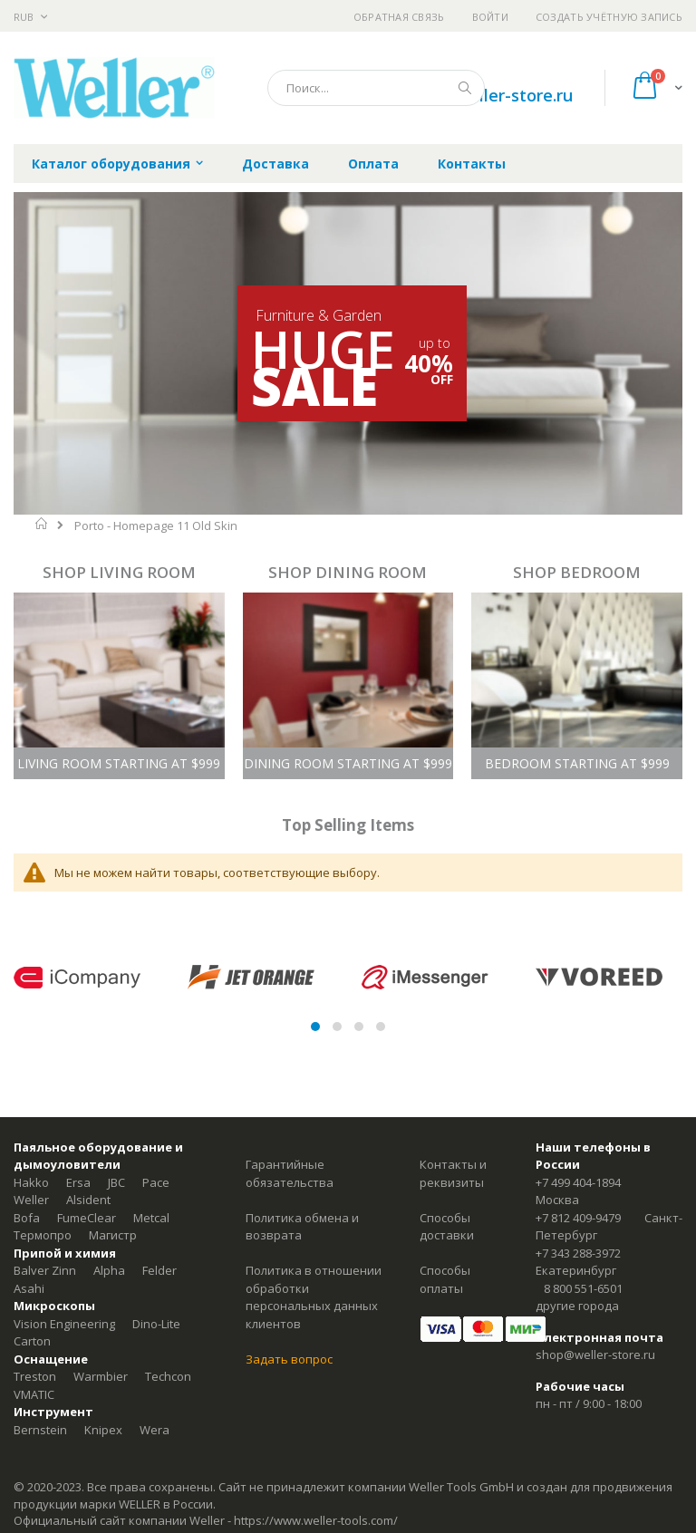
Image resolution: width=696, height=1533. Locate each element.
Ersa (78, 1182)
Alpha (109, 1270)
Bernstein (40, 1430)
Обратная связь (399, 17)
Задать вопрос (289, 1359)
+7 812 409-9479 (578, 1218)
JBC (116, 1182)
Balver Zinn (45, 1270)
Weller (31, 1199)
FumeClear (86, 1218)
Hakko (31, 1182)
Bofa (27, 1218)
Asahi (29, 1288)
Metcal (151, 1218)
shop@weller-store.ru (488, 95)
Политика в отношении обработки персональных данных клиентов (314, 1297)
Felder (159, 1270)
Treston (35, 1376)
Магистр (113, 1235)
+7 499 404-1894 (578, 1182)
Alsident (88, 1199)
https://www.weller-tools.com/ (316, 1520)
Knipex (103, 1430)
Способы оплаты (445, 1279)
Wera (154, 1430)
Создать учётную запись (609, 17)
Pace (155, 1182)
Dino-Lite (156, 1324)
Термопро (43, 1235)
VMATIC (34, 1394)
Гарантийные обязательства (290, 1173)
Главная (42, 523)
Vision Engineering (64, 1324)
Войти (490, 17)
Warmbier (100, 1376)
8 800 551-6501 (583, 1288)
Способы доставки (447, 1227)
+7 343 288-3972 (578, 1253)
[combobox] (376, 88)
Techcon (168, 1376)
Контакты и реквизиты (453, 1173)
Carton (32, 1341)
